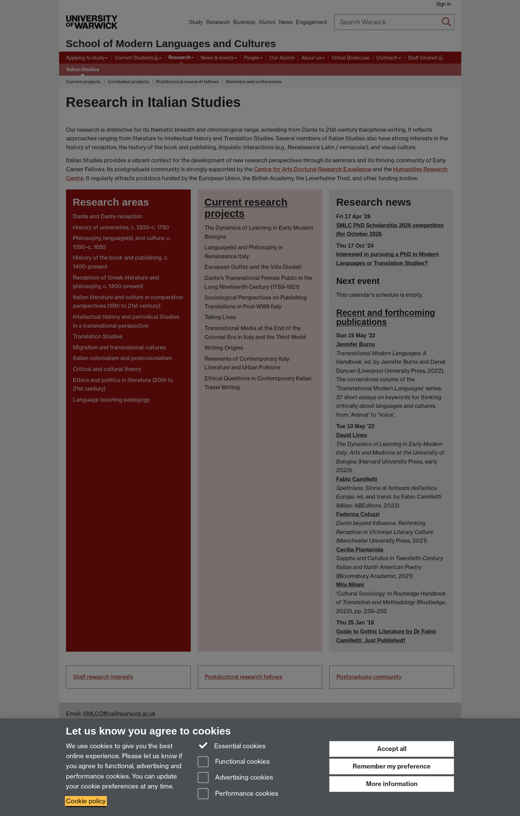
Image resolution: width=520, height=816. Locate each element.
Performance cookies (238, 794)
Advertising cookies (235, 778)
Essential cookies (232, 745)
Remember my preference (392, 766)
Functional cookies (234, 762)
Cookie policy (86, 801)
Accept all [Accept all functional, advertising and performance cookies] (392, 749)
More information (392, 784)
